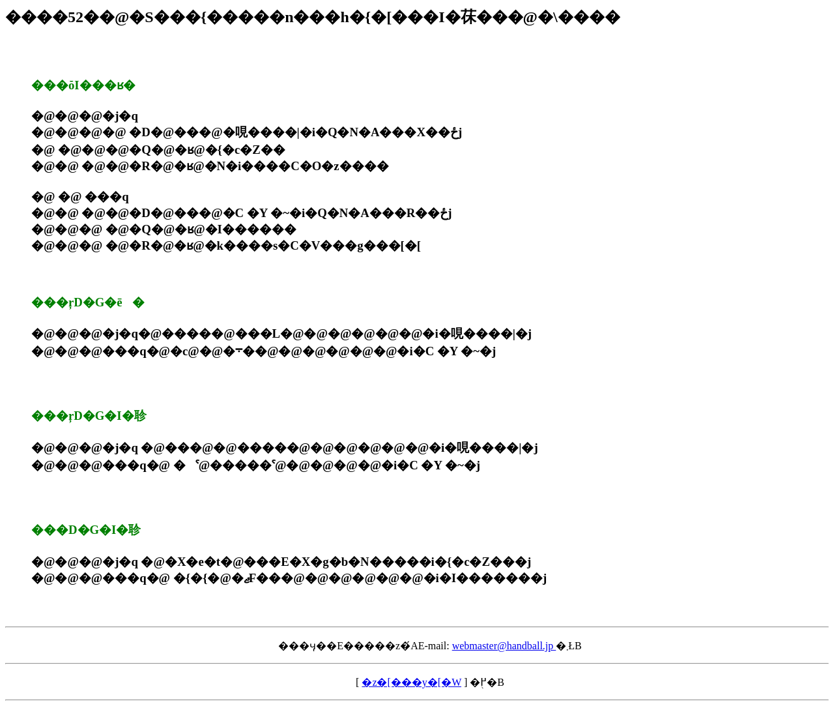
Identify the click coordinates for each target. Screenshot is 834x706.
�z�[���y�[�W (411, 682)
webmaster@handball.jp (504, 645)
